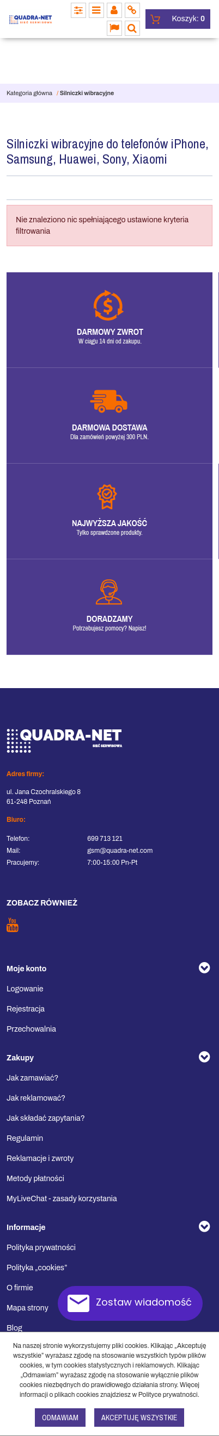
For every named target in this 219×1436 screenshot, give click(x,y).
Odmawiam (60, 1417)
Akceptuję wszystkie (139, 1417)
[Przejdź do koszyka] (188, 19)
